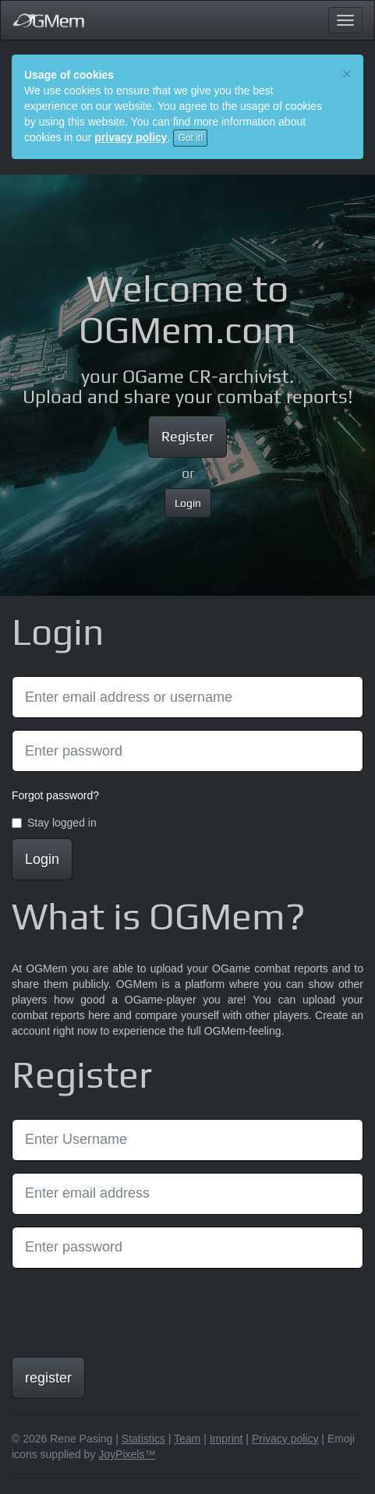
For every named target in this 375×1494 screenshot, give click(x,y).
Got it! (190, 138)
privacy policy (130, 137)
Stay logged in (54, 822)
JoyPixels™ (126, 1454)
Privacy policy (285, 1438)
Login (188, 503)
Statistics (143, 1438)
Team (187, 1438)
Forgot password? (55, 795)
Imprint (226, 1438)
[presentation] (130, 1310)
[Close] (347, 73)
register (48, 1378)
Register (187, 436)
